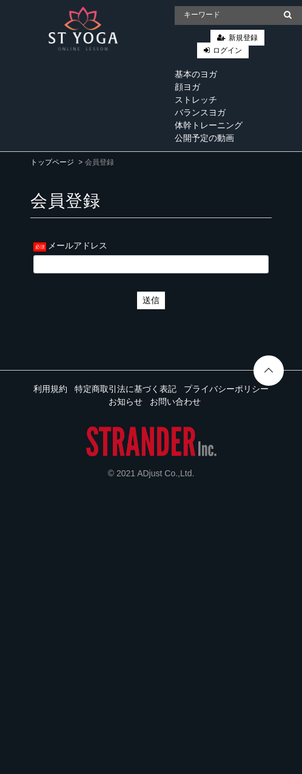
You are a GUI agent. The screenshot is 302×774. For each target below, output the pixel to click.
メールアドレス (77, 245)
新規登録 (243, 37)
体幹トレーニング (209, 125)
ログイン (227, 50)
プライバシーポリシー (226, 389)
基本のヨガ (196, 74)
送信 (151, 300)
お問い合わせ (175, 401)
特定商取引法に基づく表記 (125, 389)
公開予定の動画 (204, 138)
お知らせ (126, 401)
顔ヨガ (187, 87)
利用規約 (50, 389)
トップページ (52, 162)
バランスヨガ (200, 112)
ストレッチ (196, 99)
